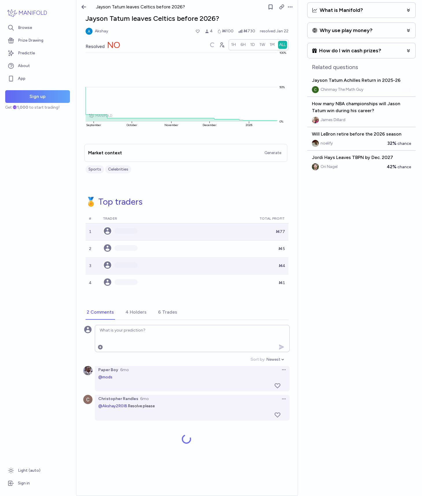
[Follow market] (270, 7)
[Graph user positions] (221, 44)
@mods (105, 377)
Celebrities (118, 169)
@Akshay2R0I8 (112, 406)
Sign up (37, 96)
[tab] (100, 312)
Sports (94, 169)
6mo (124, 369)
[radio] (233, 45)
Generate (272, 152)
